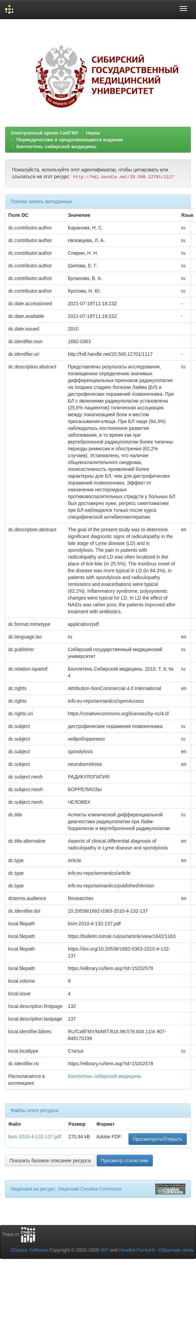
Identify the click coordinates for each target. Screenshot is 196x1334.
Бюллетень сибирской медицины (56, 146)
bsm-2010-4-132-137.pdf (34, 1136)
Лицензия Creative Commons (89, 1189)
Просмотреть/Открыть (157, 1139)
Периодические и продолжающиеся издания (69, 139)
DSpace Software (29, 1250)
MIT (104, 1250)
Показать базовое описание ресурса (50, 1160)
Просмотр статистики (124, 1160)
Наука (93, 133)
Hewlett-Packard (137, 1250)
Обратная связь (176, 1250)
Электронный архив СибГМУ (44, 133)
